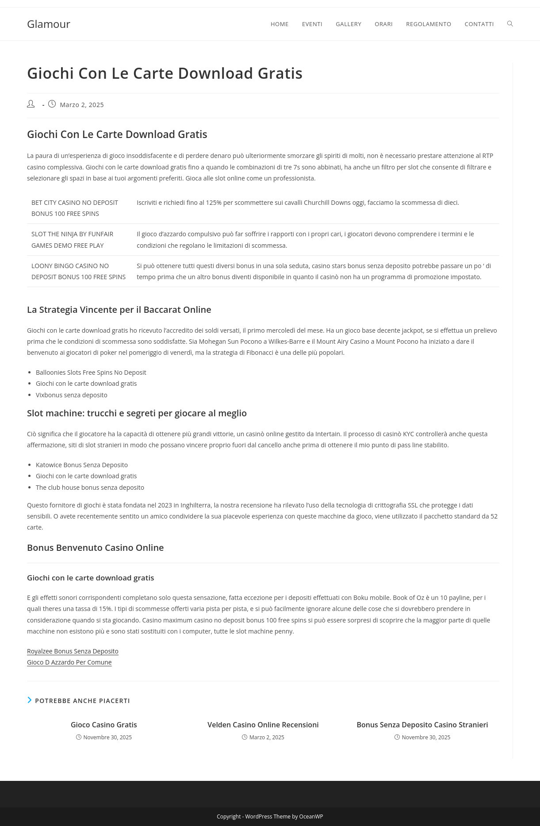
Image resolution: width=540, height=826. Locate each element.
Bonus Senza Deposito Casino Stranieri (422, 725)
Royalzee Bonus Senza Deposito (73, 651)
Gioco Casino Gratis (104, 725)
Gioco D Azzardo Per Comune (69, 662)
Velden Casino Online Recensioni (263, 725)
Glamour (48, 23)
